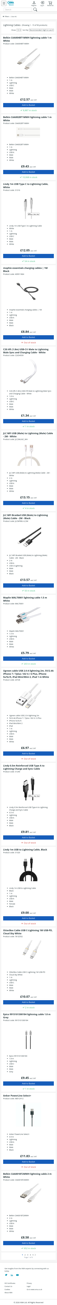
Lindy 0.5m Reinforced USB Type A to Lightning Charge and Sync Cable (24, 767)
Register (33, 3)
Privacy (29, 1283)
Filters (6, 16)
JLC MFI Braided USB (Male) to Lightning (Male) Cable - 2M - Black (25, 517)
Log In (42, 3)
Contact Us (8, 1286)
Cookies (7, 1289)
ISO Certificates (10, 1283)
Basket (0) (50, 3)
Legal (28, 1286)
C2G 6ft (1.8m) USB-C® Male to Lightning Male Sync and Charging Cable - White (25, 351)
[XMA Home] (11, 3)
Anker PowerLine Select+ (17, 1095)
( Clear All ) (14, 16)
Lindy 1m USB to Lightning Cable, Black (25, 849)
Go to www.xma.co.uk (34, 1289)
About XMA (8, 1293)
